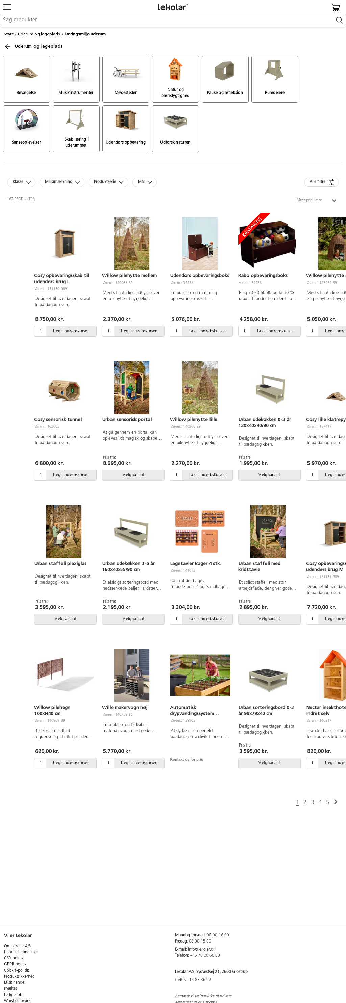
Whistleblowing (18, 1001)
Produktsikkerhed (19, 977)
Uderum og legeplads (39, 34)
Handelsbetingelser (21, 952)
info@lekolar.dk (201, 950)
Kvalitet (10, 989)
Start (9, 34)
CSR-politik (14, 958)
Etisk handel (14, 983)
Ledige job (13, 995)
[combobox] (173, 20)
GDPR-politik (15, 964)
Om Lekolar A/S (17, 946)
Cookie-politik (16, 971)
